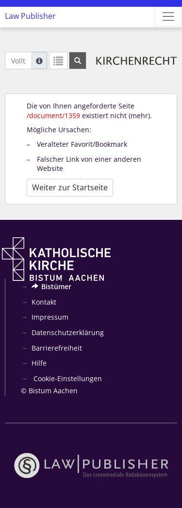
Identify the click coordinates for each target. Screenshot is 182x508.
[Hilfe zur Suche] (39, 60)
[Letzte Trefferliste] (58, 60)
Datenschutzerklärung (68, 332)
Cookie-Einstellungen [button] (67, 378)
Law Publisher (30, 16)
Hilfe (39, 363)
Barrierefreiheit (57, 348)
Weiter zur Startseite (70, 187)
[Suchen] (77, 60)
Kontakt (44, 302)
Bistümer (51, 286)
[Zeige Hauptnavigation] (168, 16)
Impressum (50, 317)
